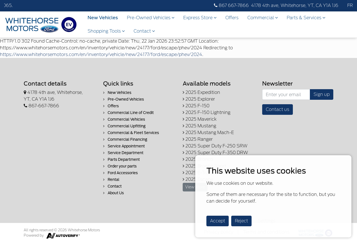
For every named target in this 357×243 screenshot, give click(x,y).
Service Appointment (124, 146)
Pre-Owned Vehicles (150, 17)
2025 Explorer (199, 99)
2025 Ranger (198, 139)
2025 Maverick (199, 119)
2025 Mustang (199, 125)
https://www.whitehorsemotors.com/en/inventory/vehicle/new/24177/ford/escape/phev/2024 (101, 54)
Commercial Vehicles (124, 119)
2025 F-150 (196, 105)
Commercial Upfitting (124, 126)
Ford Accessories (120, 173)
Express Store (199, 17)
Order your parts (120, 166)
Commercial (262, 17)
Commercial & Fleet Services (131, 133)
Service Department (123, 153)
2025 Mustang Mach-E (208, 132)
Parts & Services (306, 17)
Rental (111, 180)
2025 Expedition (201, 92)
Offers (231, 17)
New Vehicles (103, 17)
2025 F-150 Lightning (206, 112)
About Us (113, 193)
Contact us (277, 109)
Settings (266, 220)
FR (350, 5)
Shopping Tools (106, 31)
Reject (241, 220)
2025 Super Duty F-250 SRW (215, 146)
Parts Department (121, 159)
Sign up (321, 94)
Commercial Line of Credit (128, 113)
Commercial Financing (125, 139)
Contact (144, 31)
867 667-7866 (231, 5)
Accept (217, 220)
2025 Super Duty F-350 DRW (215, 152)
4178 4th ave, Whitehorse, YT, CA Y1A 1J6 (294, 5)
